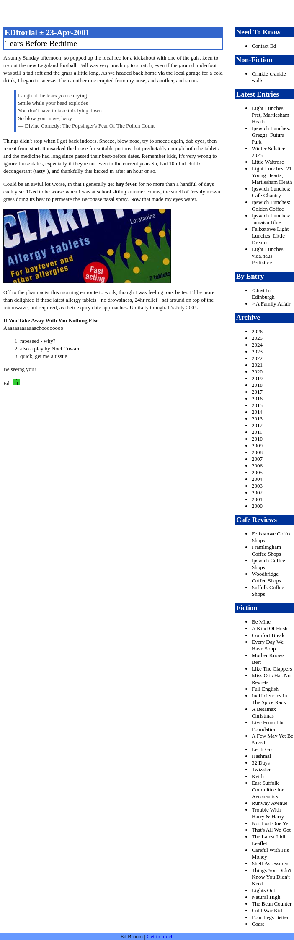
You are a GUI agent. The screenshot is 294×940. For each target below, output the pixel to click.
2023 (257, 351)
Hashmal (261, 756)
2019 (257, 378)
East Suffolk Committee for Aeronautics (268, 789)
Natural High (266, 897)
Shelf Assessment (271, 863)
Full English (265, 689)
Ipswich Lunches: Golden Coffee (271, 205)
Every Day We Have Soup (268, 645)
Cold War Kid (267, 910)
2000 (257, 506)
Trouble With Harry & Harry (268, 813)
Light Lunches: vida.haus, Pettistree (268, 256)
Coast (258, 924)
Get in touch (160, 936)
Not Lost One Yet (271, 823)
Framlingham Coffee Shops (266, 550)
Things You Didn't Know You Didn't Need (271, 877)
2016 (257, 398)
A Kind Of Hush (270, 628)
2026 (257, 331)
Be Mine (261, 622)
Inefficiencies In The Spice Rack (269, 698)
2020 (257, 371)
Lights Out (263, 890)
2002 (257, 492)
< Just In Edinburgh (263, 293)
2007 (257, 459)
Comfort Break (268, 635)
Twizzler (261, 769)
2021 (257, 365)
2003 (257, 486)
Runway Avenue (269, 803)
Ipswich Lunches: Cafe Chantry (271, 191)
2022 (257, 358)
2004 (257, 479)
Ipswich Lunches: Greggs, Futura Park (271, 135)
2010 (257, 439)
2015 (257, 405)
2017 (257, 392)
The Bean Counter (271, 904)
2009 (257, 445)
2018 (257, 385)
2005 (257, 472)
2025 (257, 338)
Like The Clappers (272, 669)
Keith (258, 776)
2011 (257, 432)
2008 (257, 452)
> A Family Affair (271, 303)
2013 (257, 418)
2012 (257, 425)
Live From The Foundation (268, 725)
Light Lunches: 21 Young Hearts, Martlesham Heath (272, 175)
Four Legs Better (270, 917)
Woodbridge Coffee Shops (266, 577)
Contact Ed (264, 46)
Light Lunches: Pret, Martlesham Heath (270, 115)
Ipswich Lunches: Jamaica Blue (271, 218)
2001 (257, 499)
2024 (257, 345)
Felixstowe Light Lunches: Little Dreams (270, 235)
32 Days (261, 763)
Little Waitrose (268, 162)
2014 (257, 412)
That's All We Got (271, 830)
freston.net (149, 12)
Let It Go (262, 749)
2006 (257, 465)
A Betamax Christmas (264, 712)
